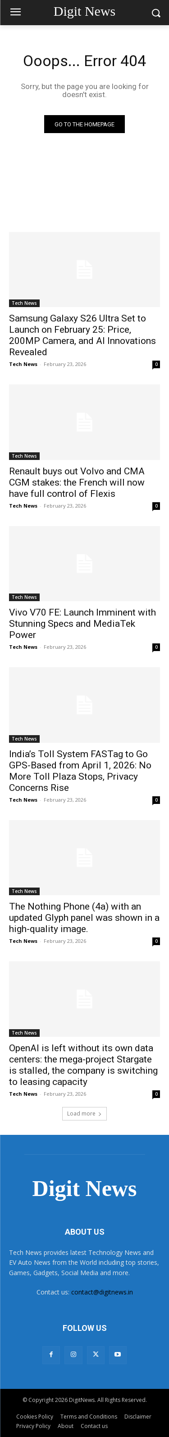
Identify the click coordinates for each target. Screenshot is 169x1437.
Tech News (24, 303)
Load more (84, 1113)
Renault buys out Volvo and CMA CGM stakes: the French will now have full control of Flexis (77, 482)
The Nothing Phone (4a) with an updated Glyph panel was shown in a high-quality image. (84, 917)
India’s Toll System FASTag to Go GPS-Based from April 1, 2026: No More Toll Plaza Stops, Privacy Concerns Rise (80, 771)
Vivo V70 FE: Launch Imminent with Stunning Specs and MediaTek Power (82, 623)
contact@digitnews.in (102, 1292)
